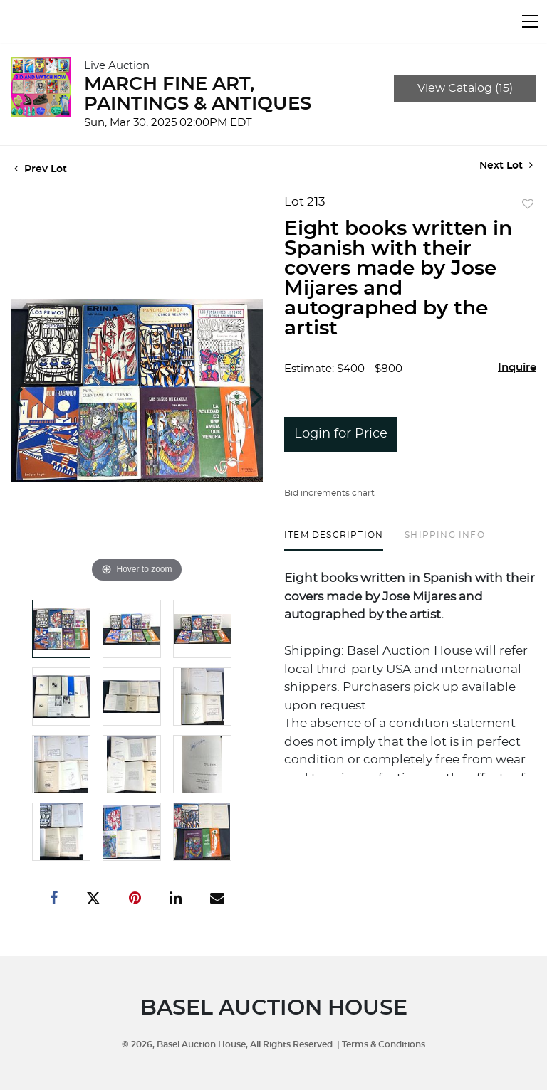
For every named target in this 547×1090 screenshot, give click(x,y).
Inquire (517, 367)
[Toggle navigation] (530, 21)
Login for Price (340, 434)
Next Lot (506, 165)
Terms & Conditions (383, 1044)
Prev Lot (40, 169)
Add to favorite (527, 205)
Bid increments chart (329, 493)
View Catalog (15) (465, 88)
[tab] (333, 540)
